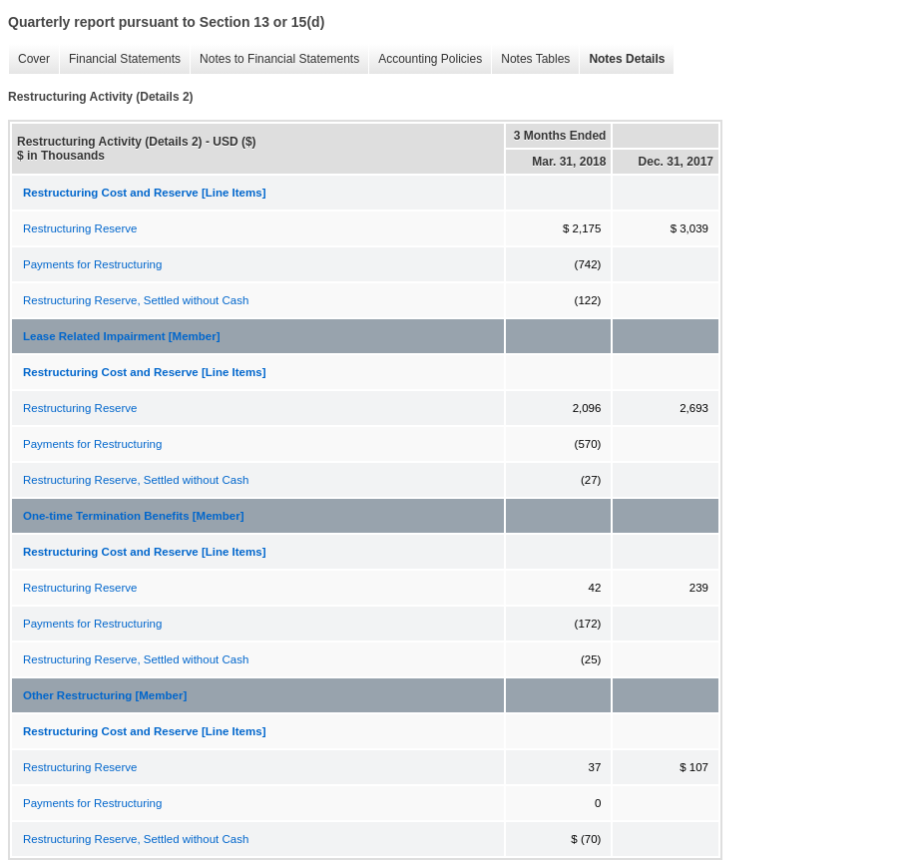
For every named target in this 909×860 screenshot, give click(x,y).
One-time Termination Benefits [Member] (133, 516)
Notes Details (622, 59)
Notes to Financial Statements (274, 59)
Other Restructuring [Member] (105, 695)
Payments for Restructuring (92, 264)
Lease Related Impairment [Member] (121, 336)
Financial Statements (120, 59)
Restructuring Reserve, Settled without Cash (135, 300)
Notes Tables (530, 59)
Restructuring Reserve (80, 228)
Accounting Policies (425, 59)
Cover (29, 59)
